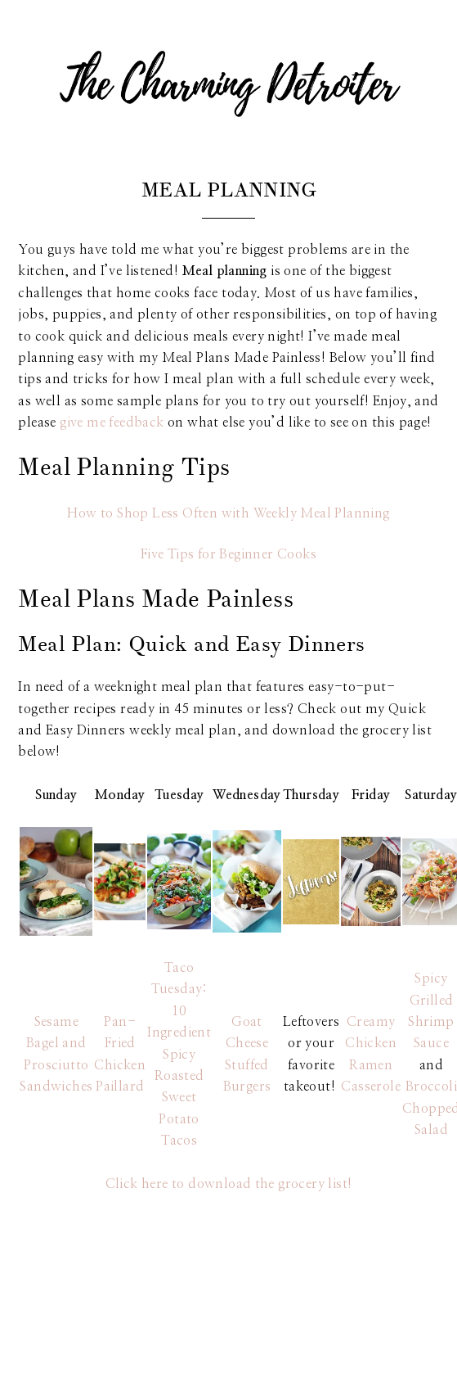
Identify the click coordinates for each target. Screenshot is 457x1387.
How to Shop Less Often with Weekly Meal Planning (228, 513)
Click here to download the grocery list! (228, 1183)
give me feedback (112, 422)
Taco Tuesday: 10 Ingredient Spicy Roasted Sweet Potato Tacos (179, 1054)
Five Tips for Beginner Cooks (228, 554)
